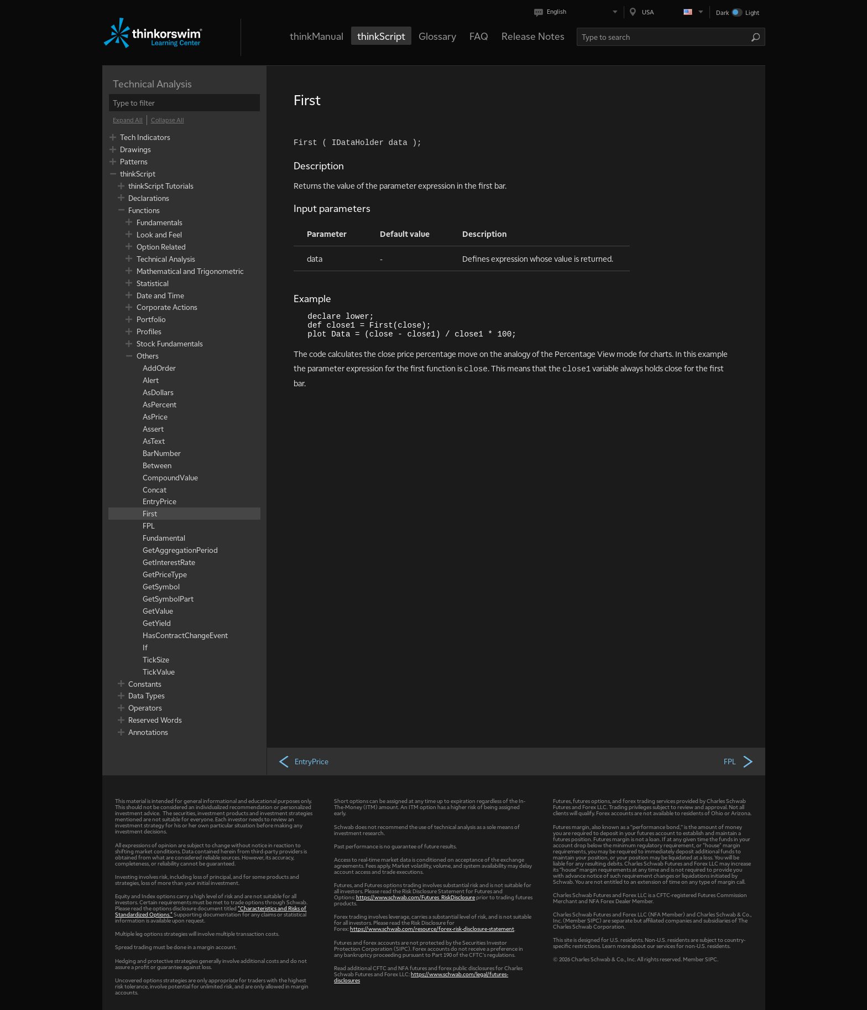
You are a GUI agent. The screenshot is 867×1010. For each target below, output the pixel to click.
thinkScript (381, 35)
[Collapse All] (167, 120)
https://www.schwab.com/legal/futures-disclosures (421, 976)
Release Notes (533, 35)
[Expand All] (128, 120)
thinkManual (316, 35)
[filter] (184, 103)
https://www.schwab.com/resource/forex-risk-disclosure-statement (432, 928)
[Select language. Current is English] (578, 12)
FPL (739, 761)
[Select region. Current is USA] (666, 12)
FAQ (478, 35)
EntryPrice (303, 761)
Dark (722, 12)
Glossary (437, 35)
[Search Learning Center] (664, 37)
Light (752, 12)
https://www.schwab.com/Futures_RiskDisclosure (415, 896)
